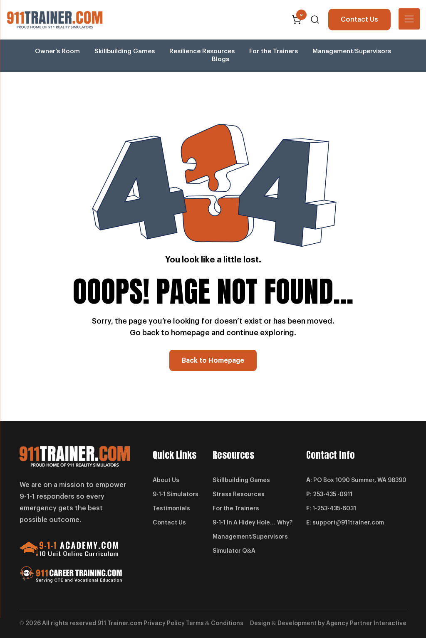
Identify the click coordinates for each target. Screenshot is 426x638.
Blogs (220, 59)
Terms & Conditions (214, 623)
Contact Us (359, 19)
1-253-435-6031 (334, 509)
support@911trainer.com (348, 523)
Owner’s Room (57, 51)
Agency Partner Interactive (366, 623)
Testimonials (171, 509)
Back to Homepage (213, 360)
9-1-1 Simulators (175, 495)
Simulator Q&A (234, 551)
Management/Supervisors (351, 51)
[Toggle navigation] (409, 19)
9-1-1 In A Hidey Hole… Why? (252, 523)
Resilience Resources (202, 51)
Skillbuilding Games (124, 51)
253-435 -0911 (332, 495)
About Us (166, 481)
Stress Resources (239, 495)
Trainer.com (124, 623)
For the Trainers (273, 51)
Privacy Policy (164, 623)
